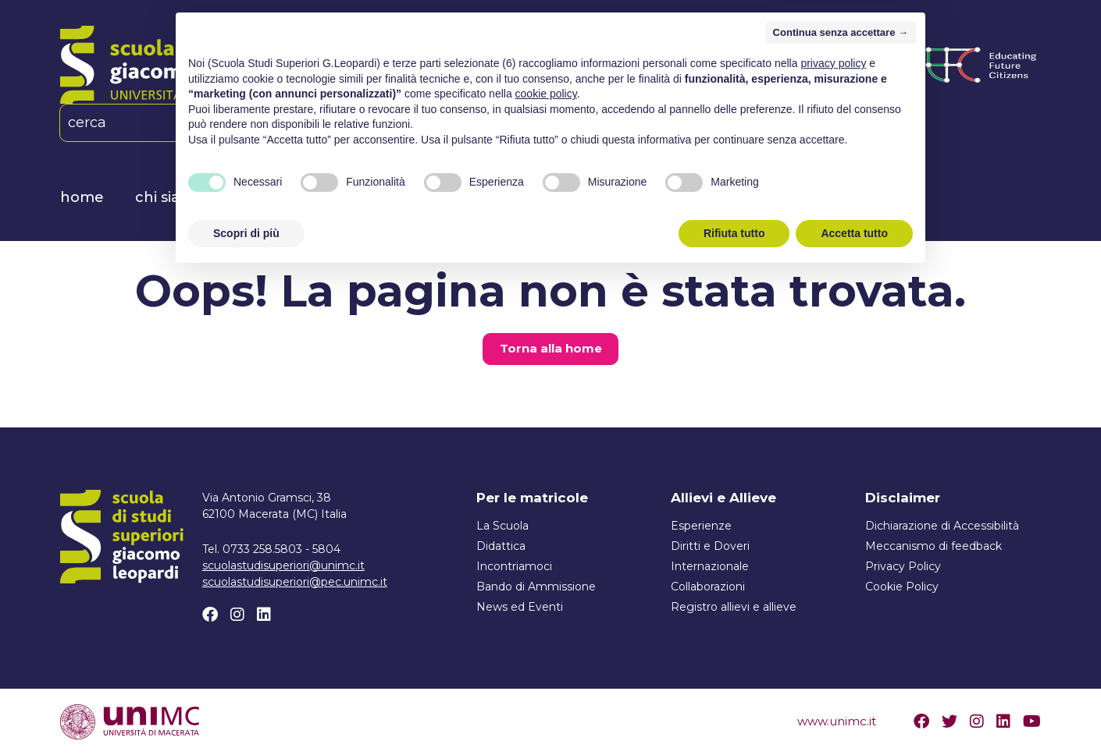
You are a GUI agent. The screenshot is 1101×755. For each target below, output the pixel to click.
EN (372, 123)
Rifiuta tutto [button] (734, 712)
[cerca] (164, 123)
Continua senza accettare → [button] (840, 512)
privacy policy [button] (833, 543)
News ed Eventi (689, 197)
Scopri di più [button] (246, 712)
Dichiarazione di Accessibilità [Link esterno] (942, 526)
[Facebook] (420, 122)
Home (82, 197)
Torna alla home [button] (551, 348)
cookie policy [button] (546, 573)
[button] (290, 123)
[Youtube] (1032, 721)
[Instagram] (446, 122)
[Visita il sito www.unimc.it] (129, 720)
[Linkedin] (471, 122)
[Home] (205, 65)
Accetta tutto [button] (854, 712)
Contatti (805, 197)
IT (330, 123)
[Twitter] (949, 721)
